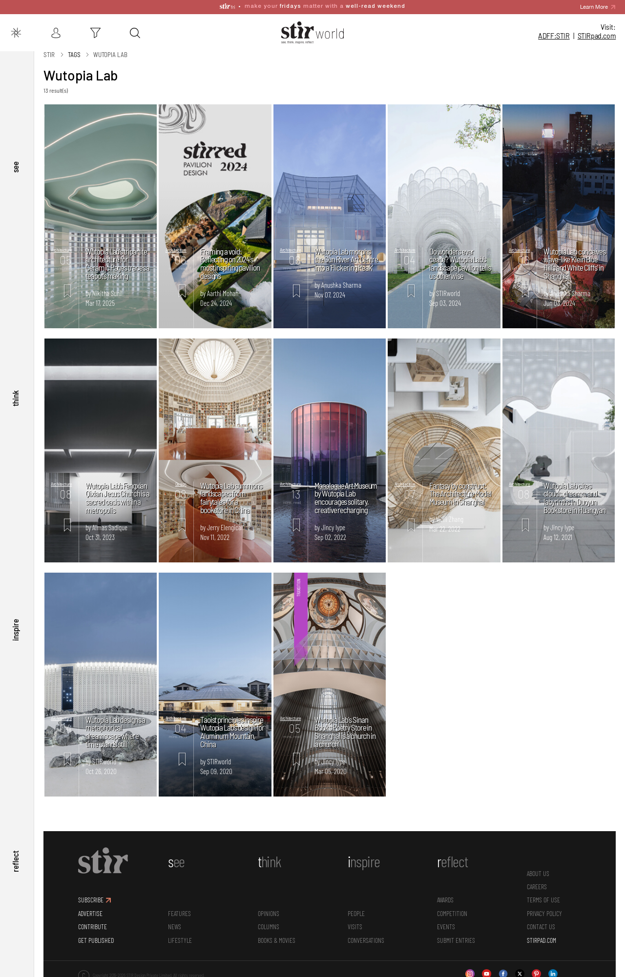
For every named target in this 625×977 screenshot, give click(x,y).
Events (446, 921)
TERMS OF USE (543, 894)
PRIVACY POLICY (544, 907)
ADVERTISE (90, 907)
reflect (15, 860)
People (356, 907)
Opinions (268, 907)
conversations (366, 934)
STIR (597, 36)
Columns (268, 921)
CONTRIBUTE (92, 921)
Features (179, 907)
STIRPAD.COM (541, 934)
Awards (445, 894)
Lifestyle (180, 934)
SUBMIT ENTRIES (456, 934)
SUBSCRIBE (91, 894)
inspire (15, 627)
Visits (355, 921)
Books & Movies (276, 934)
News (174, 921)
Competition (452, 907)
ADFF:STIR (553, 36)
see (15, 160)
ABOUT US (538, 867)
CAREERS (537, 881)
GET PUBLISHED (96, 934)
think (15, 394)
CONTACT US (541, 921)
